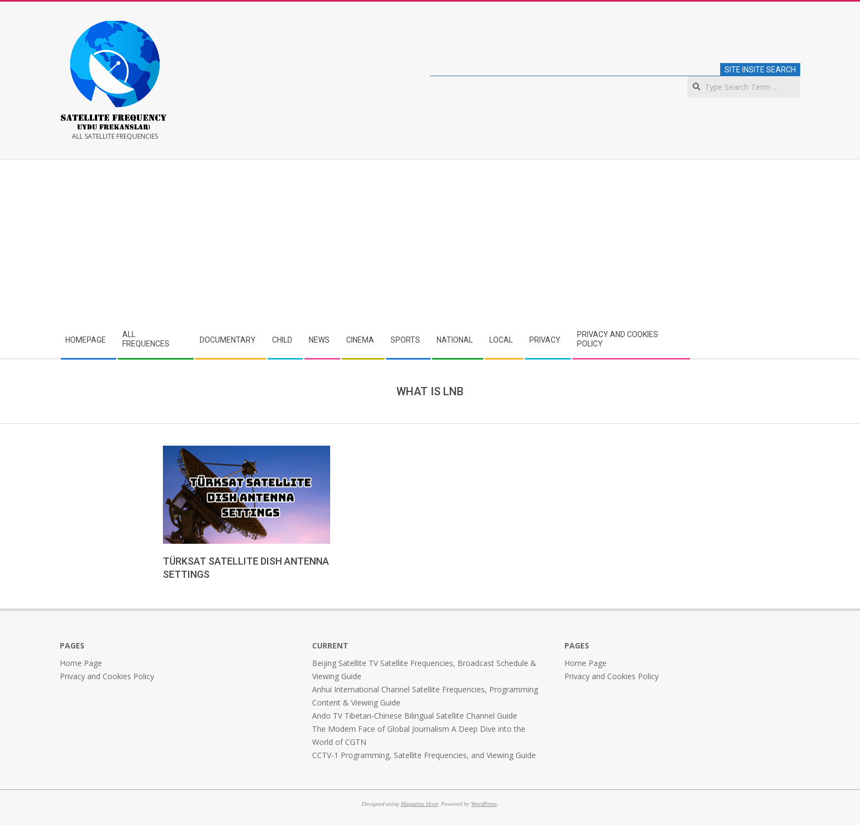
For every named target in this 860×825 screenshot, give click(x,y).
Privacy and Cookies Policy (107, 676)
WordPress (484, 803)
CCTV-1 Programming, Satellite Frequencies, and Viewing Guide (424, 755)
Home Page (81, 663)
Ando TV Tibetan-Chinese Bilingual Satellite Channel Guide (414, 715)
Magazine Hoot (419, 803)
